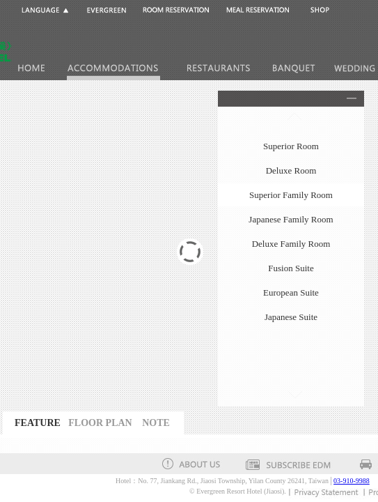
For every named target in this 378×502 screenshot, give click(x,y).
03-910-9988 (351, 481)
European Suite (291, 292)
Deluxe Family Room (291, 243)
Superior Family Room (291, 195)
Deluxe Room (291, 170)
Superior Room (291, 146)
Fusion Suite (290, 268)
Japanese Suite (291, 317)
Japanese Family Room (291, 219)
